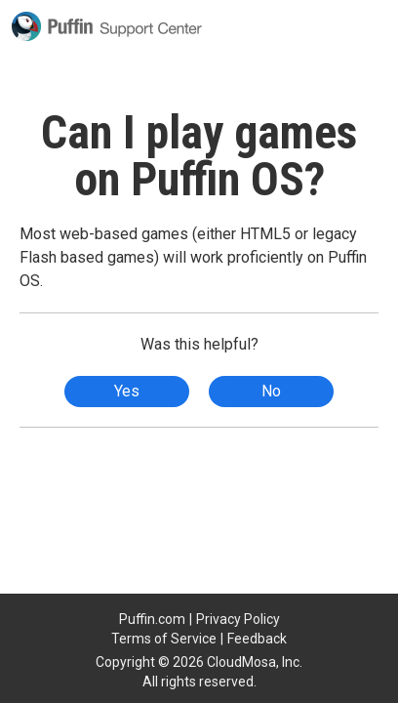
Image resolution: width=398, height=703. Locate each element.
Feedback (257, 638)
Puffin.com (152, 619)
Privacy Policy (238, 619)
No (271, 391)
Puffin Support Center (107, 26)
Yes (126, 391)
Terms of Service (164, 638)
